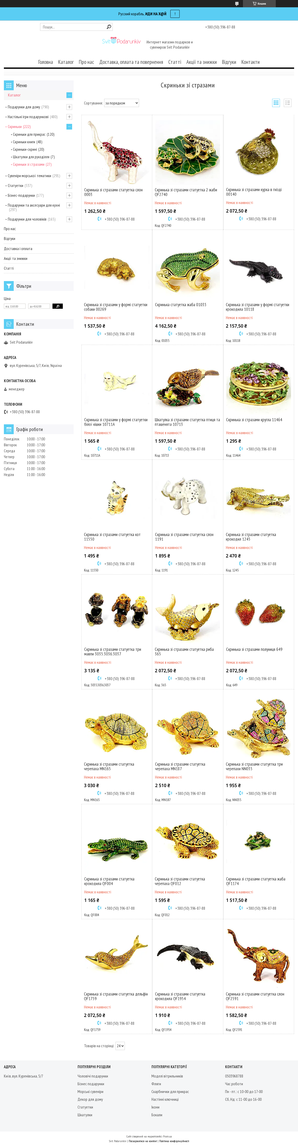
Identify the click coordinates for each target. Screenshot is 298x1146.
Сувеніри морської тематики (29, 175)
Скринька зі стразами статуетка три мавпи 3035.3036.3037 (112, 651)
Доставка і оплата (18, 248)
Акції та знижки (201, 61)
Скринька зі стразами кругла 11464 (254, 419)
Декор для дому (90, 1099)
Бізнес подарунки (91, 1083)
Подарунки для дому (24, 106)
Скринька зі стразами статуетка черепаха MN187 (180, 766)
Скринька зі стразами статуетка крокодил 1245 (251, 536)
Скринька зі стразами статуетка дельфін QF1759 (116, 996)
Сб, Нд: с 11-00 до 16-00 (243, 1099)
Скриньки (15, 126)
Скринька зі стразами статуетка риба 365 (184, 651)
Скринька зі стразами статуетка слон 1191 (184, 536)
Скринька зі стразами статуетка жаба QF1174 (255, 881)
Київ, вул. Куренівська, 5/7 (23, 1076)
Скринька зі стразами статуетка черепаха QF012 (180, 881)
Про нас (86, 61)
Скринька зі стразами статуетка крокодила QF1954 (180, 996)
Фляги (156, 1083)
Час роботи (234, 1083)
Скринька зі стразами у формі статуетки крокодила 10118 (257, 307)
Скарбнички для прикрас (170, 1091)
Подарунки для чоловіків (27, 219)
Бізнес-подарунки (21, 195)
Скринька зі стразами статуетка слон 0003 (113, 192)
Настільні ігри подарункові (28, 116)
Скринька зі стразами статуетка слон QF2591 (255, 996)
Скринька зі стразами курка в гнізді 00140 (254, 192)
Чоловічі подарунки (93, 1076)
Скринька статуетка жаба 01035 (181, 304)
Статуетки (15, 185)
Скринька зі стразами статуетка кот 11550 (112, 536)
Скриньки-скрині (25, 149)
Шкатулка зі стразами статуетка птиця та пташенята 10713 (187, 422)
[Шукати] (109, 27)
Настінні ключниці (165, 1099)
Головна (45, 61)
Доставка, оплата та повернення (131, 61)
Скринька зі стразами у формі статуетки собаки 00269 (115, 307)
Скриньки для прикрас (29, 134)
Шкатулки (85, 1114)
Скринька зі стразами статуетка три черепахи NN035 (254, 766)
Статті (174, 61)
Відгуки (229, 61)
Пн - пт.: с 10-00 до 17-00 (244, 1091)
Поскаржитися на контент (143, 1141)
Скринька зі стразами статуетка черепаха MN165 (109, 766)
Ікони (155, 1107)
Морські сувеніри (90, 1091)
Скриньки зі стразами (28, 164)
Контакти (250, 61)
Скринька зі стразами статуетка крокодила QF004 (109, 881)
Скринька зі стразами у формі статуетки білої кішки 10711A (116, 422)
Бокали (156, 1114)
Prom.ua (167, 1136)
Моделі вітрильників (167, 1076)
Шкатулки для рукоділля (31, 156)
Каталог (66, 61)
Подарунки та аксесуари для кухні (34, 205)
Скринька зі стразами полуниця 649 (254, 649)
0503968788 (234, 1076)
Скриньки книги (24, 141)
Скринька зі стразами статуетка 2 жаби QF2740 (186, 192)
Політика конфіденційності (174, 1141)
